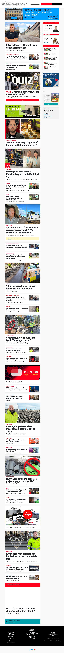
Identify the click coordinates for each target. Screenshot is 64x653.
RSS (53, 635)
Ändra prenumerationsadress (53, 634)
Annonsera (53, 632)
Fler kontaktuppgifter (10, 642)
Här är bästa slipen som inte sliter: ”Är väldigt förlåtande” (20, 609)
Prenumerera (53, 633)
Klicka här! (12, 622)
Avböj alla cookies (57, 4)
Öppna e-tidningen (50, 104)
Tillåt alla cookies (46, 4)
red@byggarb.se (11, 640)
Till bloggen (46, 30)
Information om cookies (53, 636)
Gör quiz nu (23, 100)
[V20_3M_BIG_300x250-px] (51, 79)
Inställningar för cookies (34, 4)
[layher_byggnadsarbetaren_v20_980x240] (32, 13)
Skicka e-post (46, 114)
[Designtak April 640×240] (22, 111)
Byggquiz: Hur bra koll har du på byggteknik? (22, 92)
